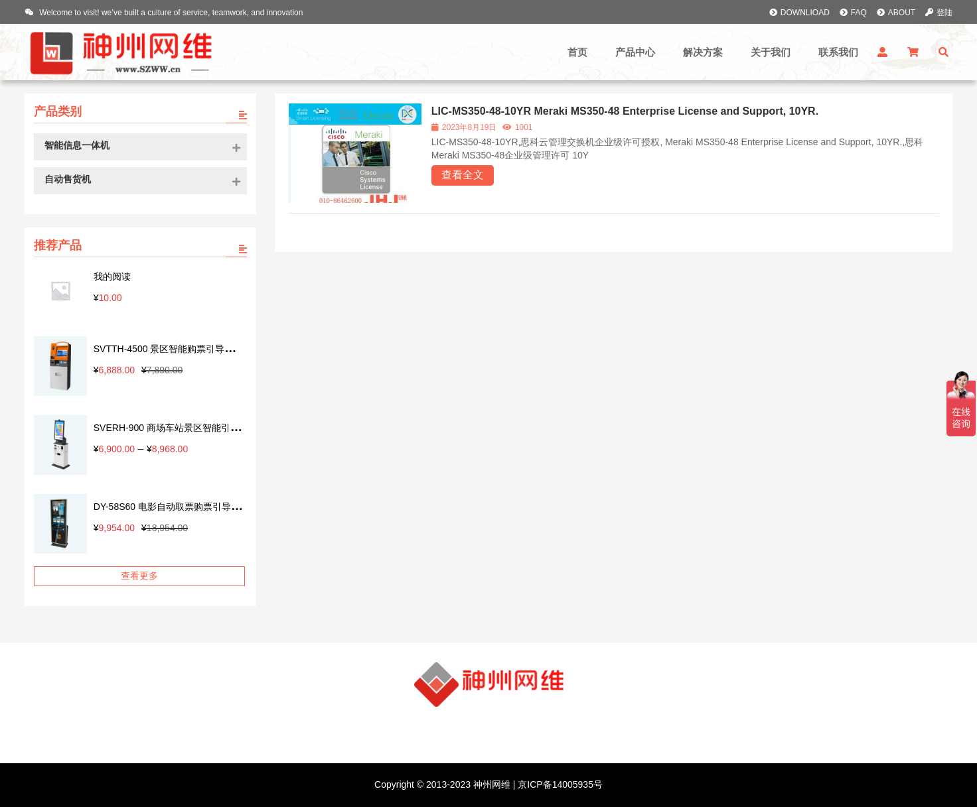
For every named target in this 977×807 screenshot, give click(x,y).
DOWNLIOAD (799, 12)
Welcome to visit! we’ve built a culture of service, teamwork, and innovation (164, 12)
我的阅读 (112, 276)
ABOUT (896, 12)
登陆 (938, 12)
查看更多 (139, 575)
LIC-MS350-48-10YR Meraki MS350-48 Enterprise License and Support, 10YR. (624, 111)
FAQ (853, 12)
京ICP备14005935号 (559, 784)
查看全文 (462, 174)
